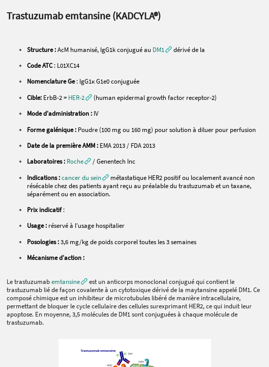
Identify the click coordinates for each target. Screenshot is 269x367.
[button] (80, 97)
